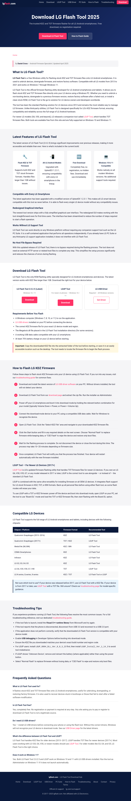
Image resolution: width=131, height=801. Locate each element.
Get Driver (101, 300)
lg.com (8, 3)
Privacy (112, 782)
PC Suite (82, 2)
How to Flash (93, 2)
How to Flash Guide (80, 36)
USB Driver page (73, 728)
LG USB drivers (21, 322)
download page (55, 395)
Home (41, 2)
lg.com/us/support (73, 789)
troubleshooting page (90, 586)
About (95, 782)
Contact (104, 782)
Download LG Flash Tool (52, 36)
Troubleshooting (107, 2)
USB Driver (72, 2)
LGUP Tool (61, 2)
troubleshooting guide (25, 377)
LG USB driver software (65, 384)
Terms (65, 785)
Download (50, 2)
